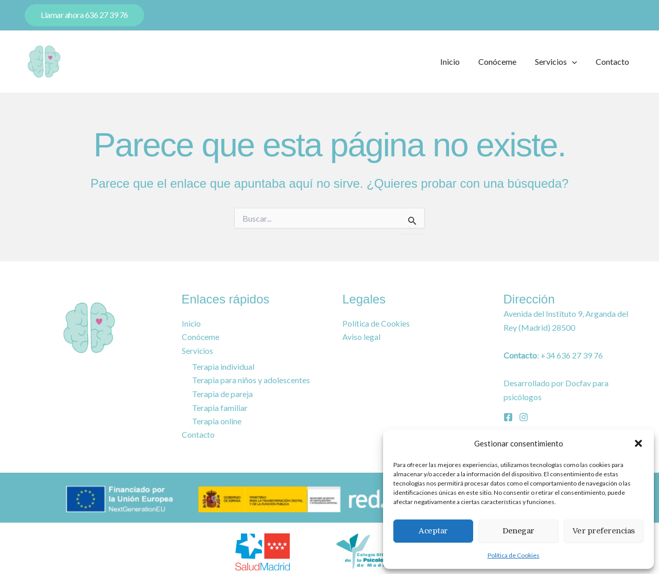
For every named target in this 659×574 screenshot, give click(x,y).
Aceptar (433, 530)
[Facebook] (508, 416)
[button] (638, 443)
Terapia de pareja (222, 394)
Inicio (457, 61)
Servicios (559, 61)
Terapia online (216, 421)
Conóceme (502, 61)
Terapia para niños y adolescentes (251, 380)
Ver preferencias (604, 530)
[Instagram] (523, 416)
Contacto (613, 61)
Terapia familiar (220, 407)
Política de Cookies (514, 555)
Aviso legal (361, 338)
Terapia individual (223, 366)
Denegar (518, 530)
